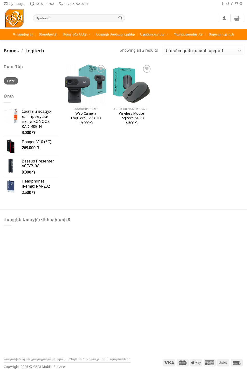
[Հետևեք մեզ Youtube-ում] (236, 3)
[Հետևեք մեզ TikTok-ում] (231, 3)
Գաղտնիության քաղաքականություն (35, 359)
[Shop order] (203, 50)
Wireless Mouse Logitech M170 (131, 115)
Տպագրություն (221, 34)
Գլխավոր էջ (23, 34)
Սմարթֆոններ (76, 34)
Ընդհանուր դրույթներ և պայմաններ (99, 359)
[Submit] (121, 18)
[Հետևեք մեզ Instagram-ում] (227, 3)
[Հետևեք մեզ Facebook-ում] (222, 3)
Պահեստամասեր (188, 34)
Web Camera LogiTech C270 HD (86, 115)
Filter (10, 81)
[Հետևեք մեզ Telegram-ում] (241, 3)
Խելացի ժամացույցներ (115, 34)
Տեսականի (48, 34)
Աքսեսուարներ (154, 34)
